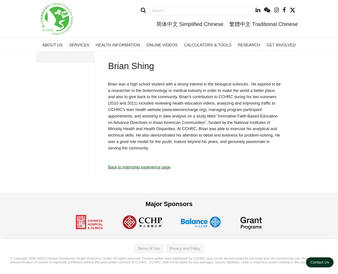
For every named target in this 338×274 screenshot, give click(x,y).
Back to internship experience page (139, 167)
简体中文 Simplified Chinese (189, 24)
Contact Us (319, 262)
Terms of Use (149, 248)
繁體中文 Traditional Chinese (263, 24)
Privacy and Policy (184, 248)
